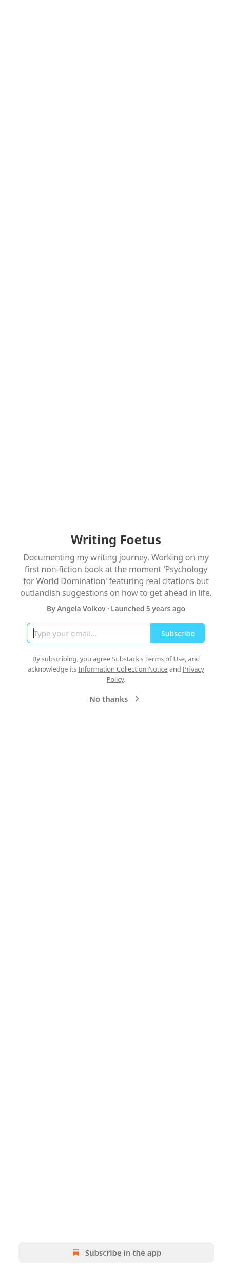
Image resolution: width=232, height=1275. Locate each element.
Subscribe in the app (116, 1252)
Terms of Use (165, 658)
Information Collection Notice (122, 669)
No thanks (115, 699)
